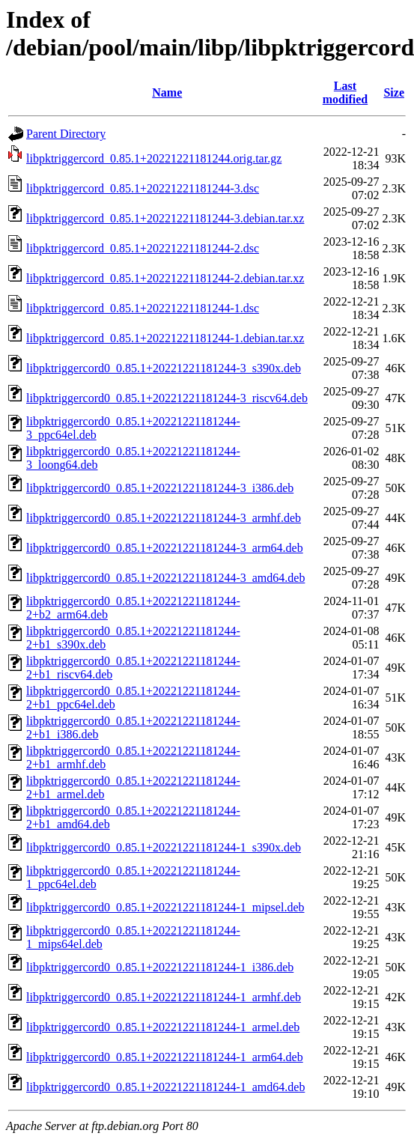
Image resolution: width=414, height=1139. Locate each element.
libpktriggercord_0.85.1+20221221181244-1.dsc (142, 308)
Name (167, 92)
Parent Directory (66, 133)
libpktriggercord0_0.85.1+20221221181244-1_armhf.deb (163, 997)
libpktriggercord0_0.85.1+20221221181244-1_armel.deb (162, 1027)
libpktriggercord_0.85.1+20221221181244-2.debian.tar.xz (165, 278)
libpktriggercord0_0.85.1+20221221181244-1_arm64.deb (164, 1057)
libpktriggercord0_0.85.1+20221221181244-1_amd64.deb (165, 1087)
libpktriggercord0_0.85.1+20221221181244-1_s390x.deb (163, 847)
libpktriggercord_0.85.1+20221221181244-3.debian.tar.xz (165, 218)
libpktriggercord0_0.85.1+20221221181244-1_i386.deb (159, 967)
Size (393, 92)
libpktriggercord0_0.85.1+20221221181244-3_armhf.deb (163, 517)
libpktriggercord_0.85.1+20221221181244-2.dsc (142, 248)
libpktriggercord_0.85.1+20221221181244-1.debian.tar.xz (165, 338)
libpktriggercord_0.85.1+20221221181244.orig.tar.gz (153, 158)
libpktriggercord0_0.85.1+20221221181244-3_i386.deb (159, 488)
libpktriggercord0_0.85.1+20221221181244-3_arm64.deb (164, 547)
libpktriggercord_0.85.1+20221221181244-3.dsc (142, 188)
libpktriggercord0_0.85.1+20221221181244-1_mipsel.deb (165, 907)
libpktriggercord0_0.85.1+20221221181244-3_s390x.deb (163, 368)
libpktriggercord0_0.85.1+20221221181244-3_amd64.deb (165, 577)
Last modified (345, 92)
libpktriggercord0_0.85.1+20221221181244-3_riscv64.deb (167, 398)
